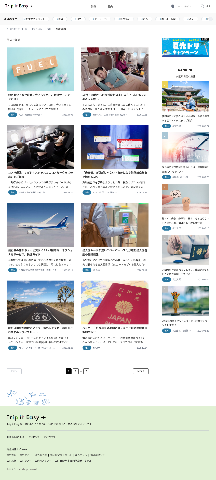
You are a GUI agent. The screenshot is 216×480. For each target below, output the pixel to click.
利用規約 (34, 436)
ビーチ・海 (100, 19)
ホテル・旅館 (168, 19)
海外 (96, 6)
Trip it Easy (37, 28)
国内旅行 (11, 460)
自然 (78, 19)
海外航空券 (41, 455)
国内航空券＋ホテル (80, 460)
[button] (211, 19)
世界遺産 (124, 19)
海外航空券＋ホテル (61, 455)
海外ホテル (81, 455)
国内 (113, 6)
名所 (144, 19)
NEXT (140, 371)
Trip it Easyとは (15, 436)
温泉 (190, 19)
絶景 (60, 19)
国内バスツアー (43, 460)
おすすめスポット (34, 19)
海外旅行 (11, 455)
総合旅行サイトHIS (18, 28)
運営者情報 (50, 436)
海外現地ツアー (98, 455)
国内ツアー (25, 460)
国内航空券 (61, 460)
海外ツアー (25, 455)
